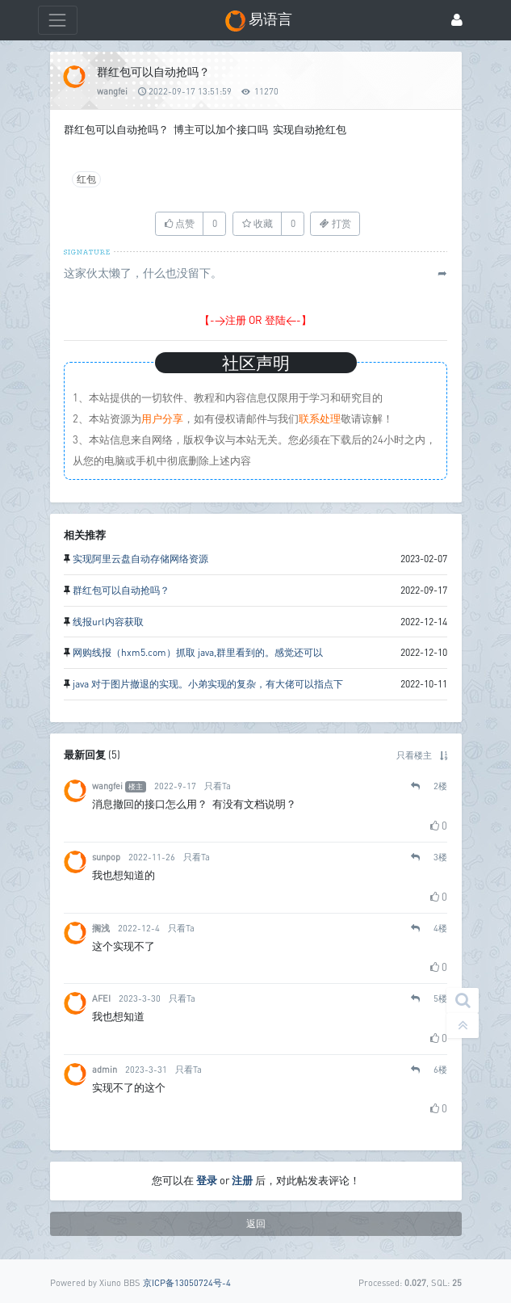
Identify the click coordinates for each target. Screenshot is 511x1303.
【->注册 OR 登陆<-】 (255, 319)
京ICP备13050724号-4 (187, 1282)
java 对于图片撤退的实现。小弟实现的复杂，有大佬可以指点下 (208, 684)
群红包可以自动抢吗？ (121, 590)
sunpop (106, 856)
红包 (86, 179)
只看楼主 (414, 755)
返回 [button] (256, 1223)
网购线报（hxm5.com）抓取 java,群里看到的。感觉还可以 (198, 652)
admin (104, 1069)
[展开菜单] (57, 20)
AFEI (101, 998)
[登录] (457, 20)
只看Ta (217, 785)
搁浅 (101, 928)
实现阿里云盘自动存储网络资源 (140, 559)
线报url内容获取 (108, 622)
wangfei (112, 91)
